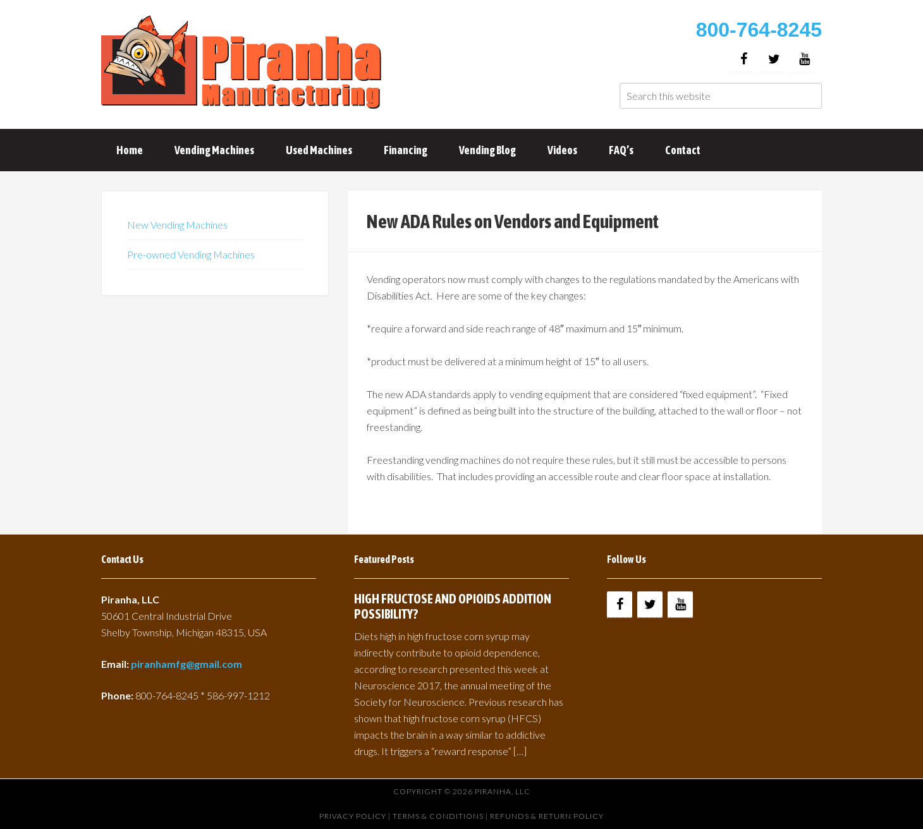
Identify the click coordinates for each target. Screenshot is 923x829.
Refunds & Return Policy (547, 816)
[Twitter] (773, 59)
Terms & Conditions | (441, 816)
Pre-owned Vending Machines (191, 254)
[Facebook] (743, 59)
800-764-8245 (759, 29)
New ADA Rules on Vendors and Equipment (513, 221)
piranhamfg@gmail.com (186, 664)
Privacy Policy (352, 816)
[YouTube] (804, 59)
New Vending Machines (177, 225)
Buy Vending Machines (243, 63)
